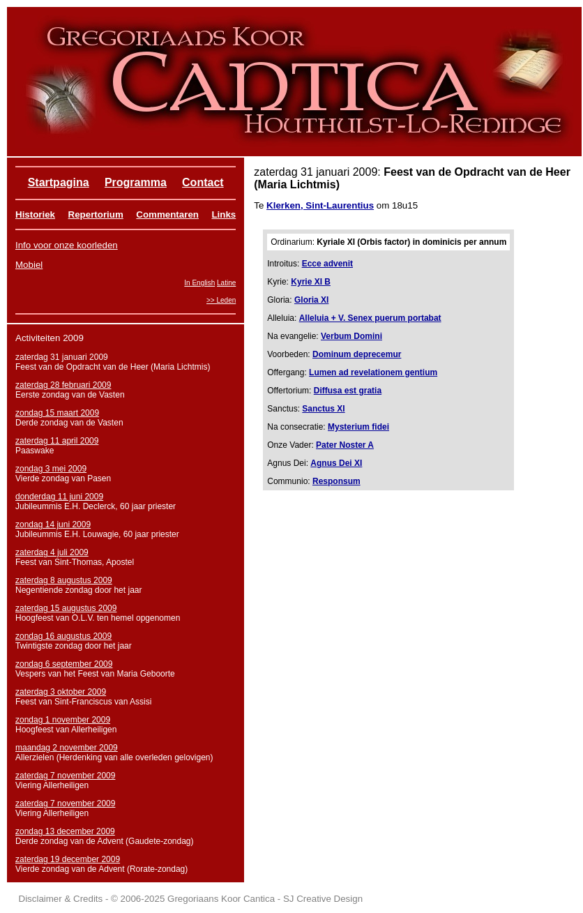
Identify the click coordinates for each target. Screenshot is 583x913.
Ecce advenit (327, 264)
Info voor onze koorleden (66, 245)
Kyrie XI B (311, 282)
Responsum (336, 481)
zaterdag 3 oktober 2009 (60, 692)
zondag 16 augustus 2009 (63, 636)
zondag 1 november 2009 (62, 720)
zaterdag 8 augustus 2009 (63, 580)
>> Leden (221, 300)
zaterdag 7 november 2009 (65, 775)
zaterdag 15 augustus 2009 (65, 608)
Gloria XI (311, 300)
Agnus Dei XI (336, 463)
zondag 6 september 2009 (63, 664)
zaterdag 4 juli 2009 (52, 552)
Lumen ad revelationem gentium (373, 372)
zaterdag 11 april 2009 (56, 441)
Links (223, 214)
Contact (203, 182)
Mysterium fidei (358, 427)
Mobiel (29, 264)
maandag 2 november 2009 (66, 748)
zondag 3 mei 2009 (50, 469)
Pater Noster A (345, 445)
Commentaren (167, 214)
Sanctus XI (323, 409)
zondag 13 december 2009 (65, 831)
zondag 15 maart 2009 (57, 413)
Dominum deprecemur (356, 354)
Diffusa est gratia (347, 390)
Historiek (35, 214)
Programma (136, 182)
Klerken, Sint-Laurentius (320, 205)
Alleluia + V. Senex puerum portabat (370, 318)
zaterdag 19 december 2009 (67, 859)
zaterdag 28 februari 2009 (63, 385)
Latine (226, 283)
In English (199, 283)
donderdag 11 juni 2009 (59, 496)
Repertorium (95, 214)
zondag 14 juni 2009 (53, 524)
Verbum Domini (351, 336)
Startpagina (58, 182)
